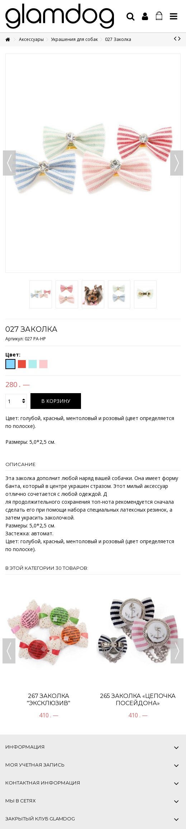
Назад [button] (9, 163)
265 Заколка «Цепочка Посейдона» (138, 700)
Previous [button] (9, 650)
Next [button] (177, 650)
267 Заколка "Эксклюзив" (48, 700)
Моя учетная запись (35, 765)
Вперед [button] (176, 163)
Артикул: (14, 339)
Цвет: (13, 354)
